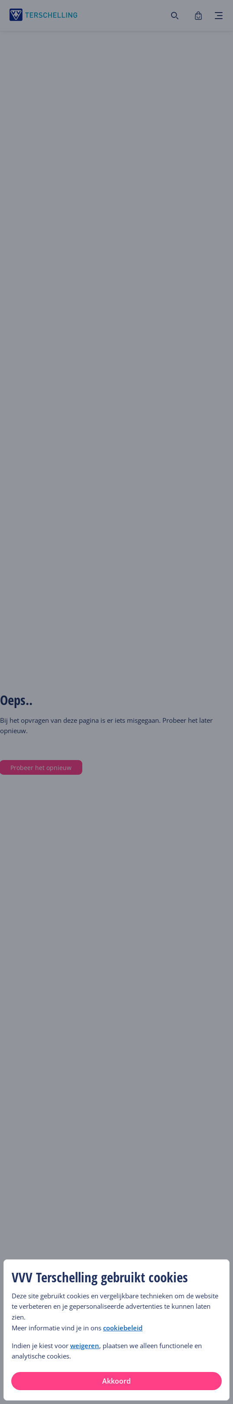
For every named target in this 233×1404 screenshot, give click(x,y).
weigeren (84, 1345)
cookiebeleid (122, 1328)
